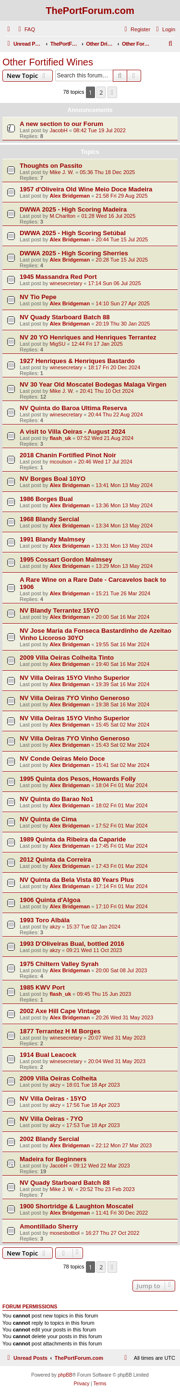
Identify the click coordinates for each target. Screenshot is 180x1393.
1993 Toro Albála (45, 920)
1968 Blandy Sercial (49, 519)
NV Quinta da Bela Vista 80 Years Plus (77, 879)
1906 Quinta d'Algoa (50, 900)
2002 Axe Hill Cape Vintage (60, 1011)
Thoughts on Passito (51, 165)
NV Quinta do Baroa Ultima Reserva (73, 408)
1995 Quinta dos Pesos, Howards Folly (78, 778)
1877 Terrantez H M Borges (60, 1031)
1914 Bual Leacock (48, 1054)
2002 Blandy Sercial (49, 1138)
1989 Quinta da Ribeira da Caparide (73, 839)
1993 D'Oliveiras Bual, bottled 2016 (72, 943)
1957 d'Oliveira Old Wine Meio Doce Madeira (86, 189)
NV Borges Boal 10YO (52, 478)
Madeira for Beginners (53, 1159)
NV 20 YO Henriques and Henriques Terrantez (88, 337)
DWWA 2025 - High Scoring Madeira (73, 209)
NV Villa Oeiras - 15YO (53, 1098)
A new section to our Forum (61, 123)
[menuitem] (25, 29)
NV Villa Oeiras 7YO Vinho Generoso (75, 698)
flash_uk (60, 438)
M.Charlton (62, 216)
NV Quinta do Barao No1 (56, 799)
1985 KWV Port (42, 987)
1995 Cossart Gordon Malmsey (66, 559)
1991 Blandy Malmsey (52, 539)
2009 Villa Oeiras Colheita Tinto (67, 657)
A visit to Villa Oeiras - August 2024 (72, 431)
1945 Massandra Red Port (58, 276)
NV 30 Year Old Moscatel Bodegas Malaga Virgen (93, 384)
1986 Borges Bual (46, 498)
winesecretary (65, 283)
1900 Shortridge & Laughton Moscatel (76, 1206)
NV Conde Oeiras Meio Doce (62, 758)
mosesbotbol (64, 1233)
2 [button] (101, 92)
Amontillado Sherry (49, 1226)
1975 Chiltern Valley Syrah (59, 963)
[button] (112, 92)
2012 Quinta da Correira (55, 859)
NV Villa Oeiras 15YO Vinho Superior (75, 677)
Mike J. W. (61, 172)
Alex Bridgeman (69, 196)
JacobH (58, 130)
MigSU (57, 344)
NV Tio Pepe (38, 297)
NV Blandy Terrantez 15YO (59, 610)
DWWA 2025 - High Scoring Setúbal (73, 233)
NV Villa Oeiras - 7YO (51, 1118)
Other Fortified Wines (47, 62)
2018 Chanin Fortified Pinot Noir (68, 455)
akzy (54, 926)
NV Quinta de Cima (48, 819)
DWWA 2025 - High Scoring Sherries (74, 253)
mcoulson (60, 461)
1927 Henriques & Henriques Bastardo (77, 360)
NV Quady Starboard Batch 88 (65, 317)
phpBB (65, 1375)
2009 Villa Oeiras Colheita (58, 1078)
